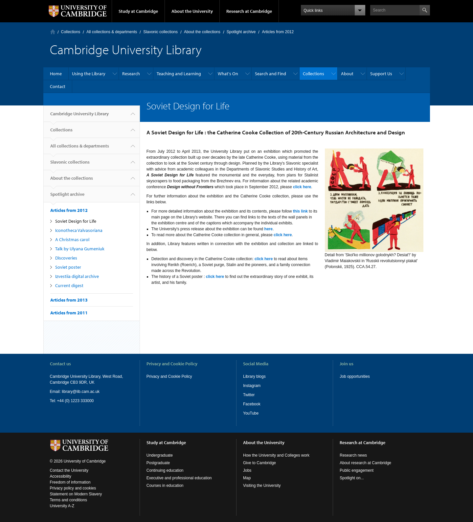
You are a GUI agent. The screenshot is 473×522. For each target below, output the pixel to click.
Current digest (69, 285)
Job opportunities (355, 376)
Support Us (381, 74)
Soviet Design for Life (75, 221)
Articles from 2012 (278, 32)
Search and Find (270, 74)
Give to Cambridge (259, 463)
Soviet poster (68, 267)
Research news (353, 455)
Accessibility (60, 476)
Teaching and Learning (179, 74)
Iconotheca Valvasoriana (78, 230)
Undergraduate (159, 455)
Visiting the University (262, 485)
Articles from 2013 (69, 300)
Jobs (247, 470)
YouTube (251, 413)
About (347, 74)
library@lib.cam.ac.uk (81, 391)
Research (131, 74)
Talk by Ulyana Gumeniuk (79, 249)
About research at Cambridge (365, 463)
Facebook (251, 404)
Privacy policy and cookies (73, 488)
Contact (57, 86)
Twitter (249, 395)
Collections (70, 32)
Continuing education (165, 470)
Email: (56, 391)
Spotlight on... (352, 478)
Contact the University (69, 470)
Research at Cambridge (249, 11)
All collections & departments (111, 32)
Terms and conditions (68, 500)
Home (53, 31)
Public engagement (356, 470)
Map (247, 478)
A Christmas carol (72, 239)
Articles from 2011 (69, 313)
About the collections (202, 32)
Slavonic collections (160, 32)
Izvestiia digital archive (77, 276)
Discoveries (66, 258)
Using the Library (88, 74)
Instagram (251, 385)
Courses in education (165, 485)
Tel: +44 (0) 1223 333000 (72, 400)
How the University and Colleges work (276, 455)
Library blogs (254, 376)
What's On (228, 74)
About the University (192, 11)
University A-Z (62, 506)
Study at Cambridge (138, 11)
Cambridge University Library (79, 116)
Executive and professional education (179, 478)
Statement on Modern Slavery (76, 494)
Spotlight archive (241, 32)
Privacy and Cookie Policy (169, 376)
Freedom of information (70, 482)
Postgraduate (158, 463)
